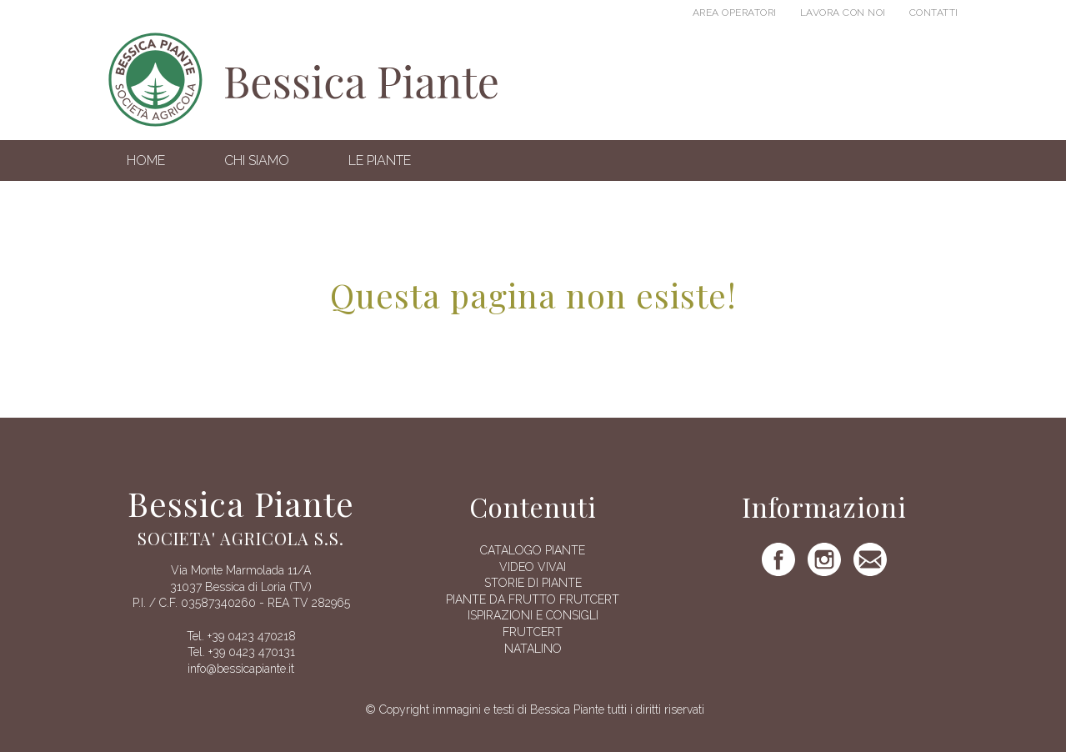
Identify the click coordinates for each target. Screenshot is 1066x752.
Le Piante (379, 160)
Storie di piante (533, 582)
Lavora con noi (843, 12)
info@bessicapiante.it (241, 668)
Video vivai (532, 567)
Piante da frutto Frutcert (532, 599)
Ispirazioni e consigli (533, 615)
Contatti (933, 12)
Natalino (533, 648)
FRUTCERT (533, 632)
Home (146, 160)
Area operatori (735, 12)
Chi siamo (256, 160)
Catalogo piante (532, 550)
